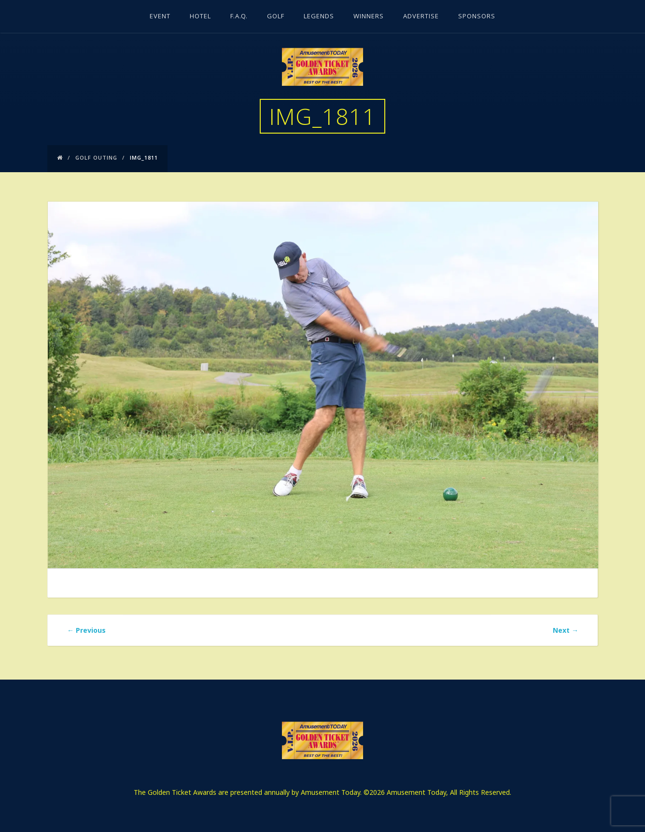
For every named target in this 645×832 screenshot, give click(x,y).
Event (160, 17)
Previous (86, 630)
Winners (368, 17)
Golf (275, 17)
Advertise (421, 17)
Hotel (200, 17)
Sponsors (476, 17)
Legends (319, 17)
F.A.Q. (239, 17)
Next (565, 630)
